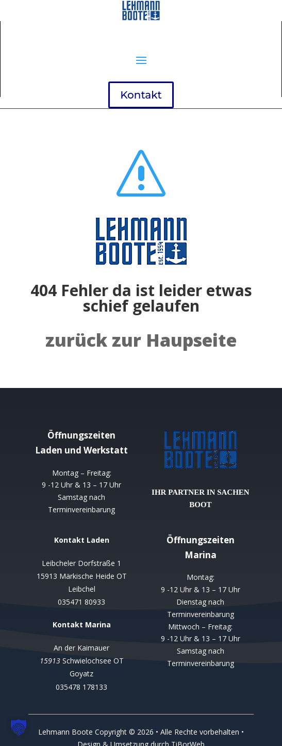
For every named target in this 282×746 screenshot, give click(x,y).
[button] (18, 727)
